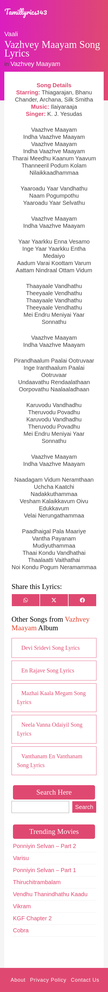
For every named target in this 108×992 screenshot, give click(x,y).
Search (84, 807)
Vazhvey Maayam (35, 63)
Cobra (21, 930)
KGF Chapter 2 (32, 918)
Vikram (22, 906)
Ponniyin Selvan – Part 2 (44, 846)
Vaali (11, 34)
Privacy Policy (48, 980)
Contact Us (85, 980)
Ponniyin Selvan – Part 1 (44, 870)
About (18, 980)
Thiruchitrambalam (37, 882)
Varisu (21, 858)
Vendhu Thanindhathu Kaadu (50, 894)
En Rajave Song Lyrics (47, 670)
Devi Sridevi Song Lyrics (50, 648)
